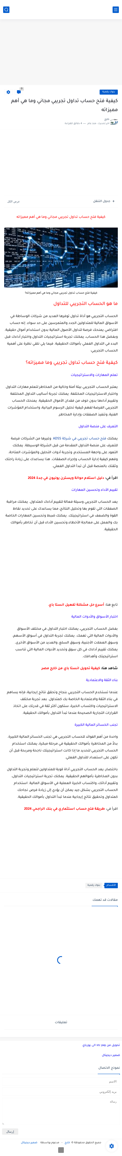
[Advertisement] (61, 52)
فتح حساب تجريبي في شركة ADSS (79, 439)
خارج (67, 1142)
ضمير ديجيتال (111, 1055)
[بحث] (6, 9)
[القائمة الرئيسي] (116, 9)
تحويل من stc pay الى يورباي (101, 1045)
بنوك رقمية (108, 92)
